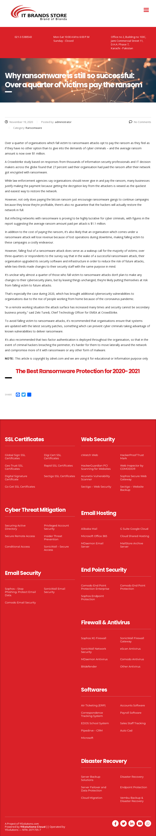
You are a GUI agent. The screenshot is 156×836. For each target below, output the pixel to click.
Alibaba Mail (89, 528)
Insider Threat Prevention (53, 537)
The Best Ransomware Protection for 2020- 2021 (78, 371)
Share (8, 394)
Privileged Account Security (56, 527)
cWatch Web (89, 455)
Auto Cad (126, 730)
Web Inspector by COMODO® (131, 467)
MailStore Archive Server (131, 545)
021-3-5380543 (23, 37)
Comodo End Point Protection (132, 587)
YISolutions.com (29, 823)
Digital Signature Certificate (16, 477)
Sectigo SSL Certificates (59, 476)
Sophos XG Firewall (93, 638)
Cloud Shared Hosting (134, 536)
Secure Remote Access (20, 536)
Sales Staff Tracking (133, 723)
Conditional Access (17, 546)
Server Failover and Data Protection (93, 789)
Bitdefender (89, 666)
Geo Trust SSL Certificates (14, 467)
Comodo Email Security (20, 602)
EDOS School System (95, 723)
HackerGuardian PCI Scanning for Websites (96, 467)
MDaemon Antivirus (94, 659)
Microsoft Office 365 (94, 536)
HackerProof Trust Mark (132, 456)
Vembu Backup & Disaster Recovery (132, 799)
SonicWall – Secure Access (56, 548)
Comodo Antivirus (132, 659)
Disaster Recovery (132, 776)
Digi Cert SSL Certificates (52, 456)
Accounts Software (132, 705)
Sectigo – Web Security (96, 486)
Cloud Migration (91, 797)
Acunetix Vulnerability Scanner (95, 477)
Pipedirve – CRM (92, 730)
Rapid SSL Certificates (58, 465)
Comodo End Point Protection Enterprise (95, 587)
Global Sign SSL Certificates (15, 456)
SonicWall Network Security (93, 650)
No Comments (140, 122)
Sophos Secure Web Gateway (133, 477)
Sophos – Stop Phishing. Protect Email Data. (20, 592)
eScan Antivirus (130, 648)
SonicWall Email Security (54, 590)
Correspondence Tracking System (92, 714)
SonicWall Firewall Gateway (132, 639)
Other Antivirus (130, 666)
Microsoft (87, 737)
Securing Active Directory (15, 527)
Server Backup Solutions (90, 778)
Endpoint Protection (133, 787)
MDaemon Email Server (92, 545)
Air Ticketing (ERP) (93, 705)
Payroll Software (131, 712)
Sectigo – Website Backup (132, 488)
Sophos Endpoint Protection (92, 597)
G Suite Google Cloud (134, 528)
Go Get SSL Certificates (20, 486)
